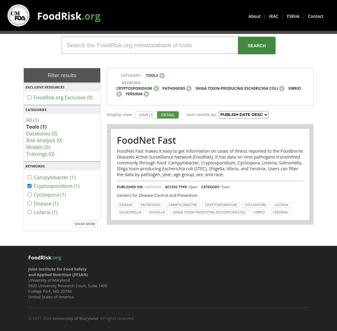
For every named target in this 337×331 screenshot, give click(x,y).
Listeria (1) (45, 212)
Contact (315, 16)
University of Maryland (75, 318)
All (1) (32, 120)
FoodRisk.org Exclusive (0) (63, 97)
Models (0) (38, 147)
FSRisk (293, 16)
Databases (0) (41, 133)
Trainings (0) (40, 154)
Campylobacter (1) (55, 177)
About (254, 16)
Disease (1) (46, 203)
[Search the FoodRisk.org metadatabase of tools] (150, 45)
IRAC (273, 16)
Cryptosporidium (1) (57, 186)
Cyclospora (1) (50, 194)
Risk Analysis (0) (44, 140)
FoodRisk (69, 16)
